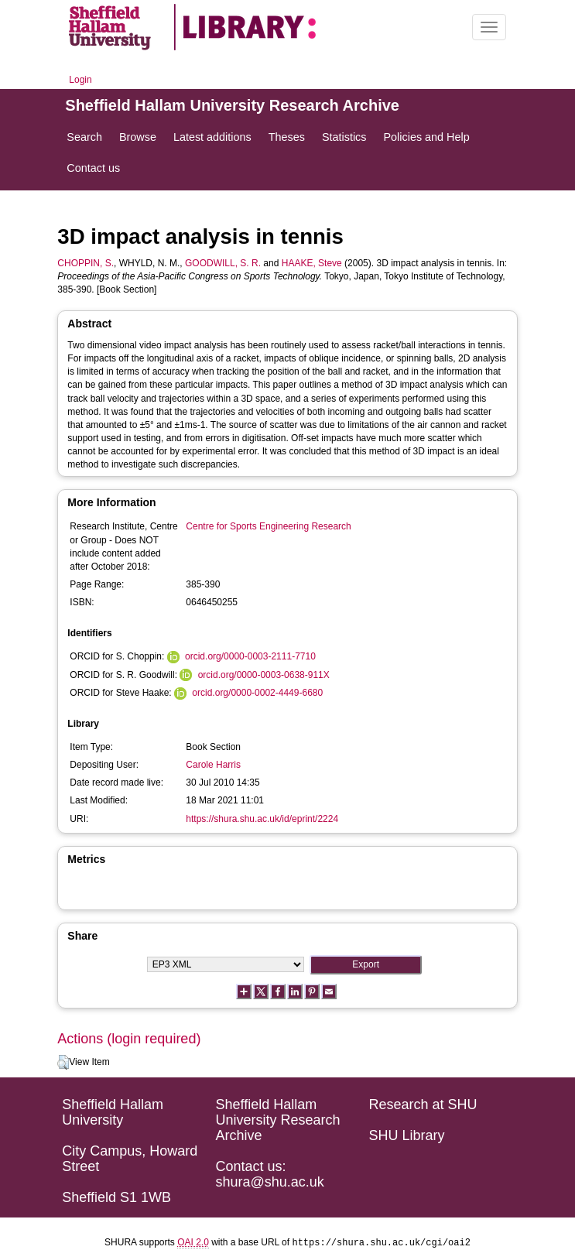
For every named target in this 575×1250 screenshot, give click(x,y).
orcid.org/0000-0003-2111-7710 (250, 656)
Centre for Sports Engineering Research (268, 526)
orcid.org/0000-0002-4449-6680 (257, 692)
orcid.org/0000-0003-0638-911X (264, 675)
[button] (63, 1062)
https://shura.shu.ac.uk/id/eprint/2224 (262, 818)
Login (80, 79)
